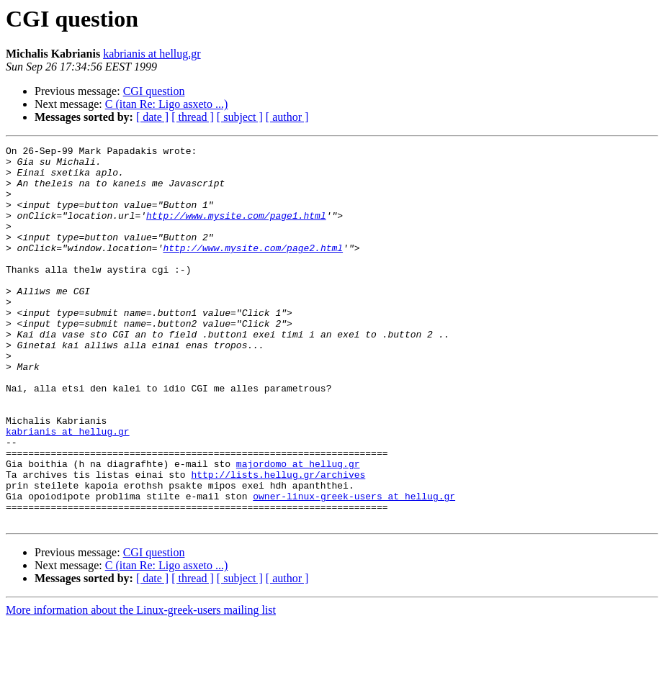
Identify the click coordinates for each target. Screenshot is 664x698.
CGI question (154, 91)
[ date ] (152, 117)
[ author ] (287, 117)
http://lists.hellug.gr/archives (278, 541)
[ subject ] (240, 117)
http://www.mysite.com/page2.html (253, 269)
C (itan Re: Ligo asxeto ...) (166, 104)
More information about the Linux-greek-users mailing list (141, 685)
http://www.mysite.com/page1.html (236, 230)
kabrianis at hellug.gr (152, 53)
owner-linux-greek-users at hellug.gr (354, 567)
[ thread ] (192, 117)
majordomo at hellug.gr (298, 528)
